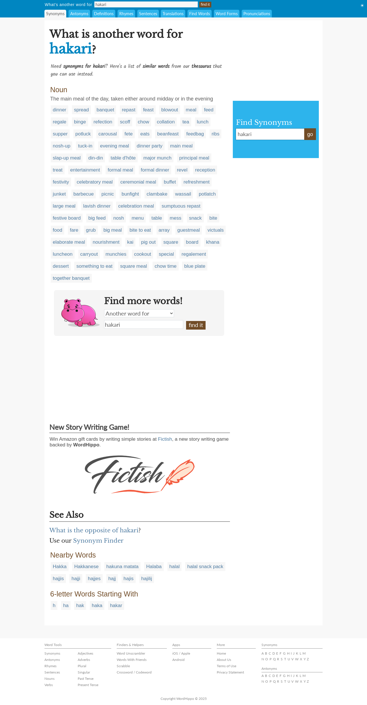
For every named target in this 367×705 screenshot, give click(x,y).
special (166, 254)
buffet (170, 182)
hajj (112, 578)
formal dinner (155, 170)
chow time (166, 266)
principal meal (194, 158)
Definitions (104, 13)
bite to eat (140, 230)
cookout (142, 254)
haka (97, 605)
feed (208, 110)
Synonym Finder (98, 540)
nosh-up (61, 146)
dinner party (150, 146)
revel (182, 170)
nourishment (106, 242)
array (164, 230)
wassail (183, 194)
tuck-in (85, 146)
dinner (59, 110)
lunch (203, 122)
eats (144, 134)
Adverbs (84, 659)
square (170, 242)
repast (128, 110)
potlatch (207, 194)
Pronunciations (256, 13)
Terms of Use (226, 666)
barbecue (83, 194)
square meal (133, 266)
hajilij (146, 578)
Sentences (148, 13)
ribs (215, 134)
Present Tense (88, 685)
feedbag (195, 134)
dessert (61, 266)
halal (174, 566)
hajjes (94, 578)
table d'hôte (123, 158)
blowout (169, 110)
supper (60, 134)
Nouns (49, 678)
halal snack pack (205, 566)
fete (128, 134)
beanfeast (168, 134)
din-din (95, 158)
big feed (97, 218)
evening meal (114, 146)
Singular (84, 672)
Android (178, 659)
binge (80, 122)
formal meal (120, 170)
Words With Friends (132, 659)
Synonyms (55, 13)
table (156, 218)
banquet (105, 110)
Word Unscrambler (131, 653)
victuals (216, 230)
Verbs (48, 685)
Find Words (199, 13)
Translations (173, 13)
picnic (107, 194)
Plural (82, 666)
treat (58, 170)
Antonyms (79, 13)
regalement (193, 254)
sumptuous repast (181, 206)
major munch (157, 158)
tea (185, 122)
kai (130, 242)
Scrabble (123, 666)
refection (102, 122)
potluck (83, 134)
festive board (67, 218)
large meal (64, 206)
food (57, 230)
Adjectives (85, 653)
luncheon (63, 254)
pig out (148, 242)
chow (143, 122)
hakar (116, 605)
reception (205, 170)
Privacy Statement (230, 672)
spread (81, 110)
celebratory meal (95, 182)
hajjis (58, 578)
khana (212, 242)
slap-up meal (67, 158)
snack (195, 218)
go (310, 134)
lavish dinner (96, 206)
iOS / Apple (181, 653)
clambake (157, 194)
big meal (113, 230)
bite (213, 218)
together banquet (71, 278)
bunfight (130, 194)
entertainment (85, 170)
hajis (129, 578)
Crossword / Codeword (134, 672)
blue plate (194, 266)
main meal (181, 146)
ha (66, 605)
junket (59, 194)
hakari (143, 324)
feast (148, 110)
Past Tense (85, 678)
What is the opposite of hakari (93, 530)
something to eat (94, 266)
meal (191, 110)
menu (138, 218)
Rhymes (126, 13)
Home (221, 653)
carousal (107, 134)
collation (166, 122)
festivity (61, 182)
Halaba (154, 566)
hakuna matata (122, 566)
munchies (116, 254)
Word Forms (227, 13)
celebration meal (136, 206)
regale (59, 122)
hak (80, 605)
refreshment (197, 182)
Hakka (60, 566)
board (192, 242)
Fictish (165, 439)
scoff (125, 122)
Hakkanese (86, 566)
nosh (118, 218)
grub (91, 230)
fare (74, 230)
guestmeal (188, 230)
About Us (224, 659)
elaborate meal (69, 242)
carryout (89, 254)
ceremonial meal (138, 182)
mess (175, 218)
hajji (75, 578)
